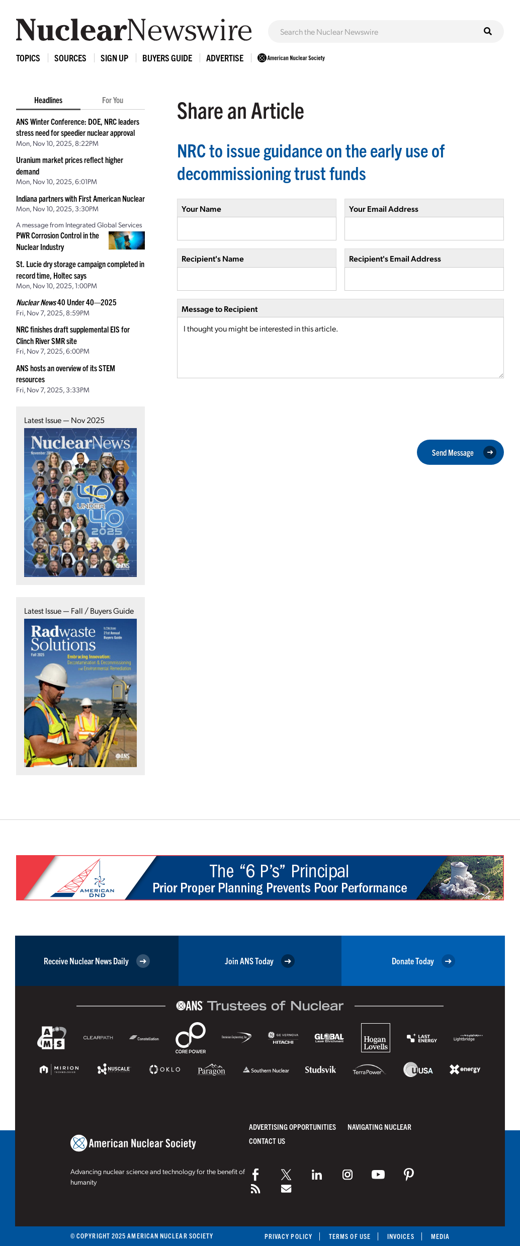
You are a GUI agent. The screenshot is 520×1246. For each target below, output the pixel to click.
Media (440, 1236)
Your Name (201, 208)
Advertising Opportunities (292, 1126)
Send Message (464, 452)
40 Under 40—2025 (66, 302)
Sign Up (114, 57)
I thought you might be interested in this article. (340, 347)
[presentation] (253, 408)
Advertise (224, 57)
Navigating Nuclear (379, 1126)
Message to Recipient (219, 308)
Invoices (400, 1236)
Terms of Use (350, 1236)
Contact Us (267, 1140)
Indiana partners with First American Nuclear (80, 198)
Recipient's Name (213, 258)
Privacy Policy (288, 1236)
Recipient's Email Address (395, 258)
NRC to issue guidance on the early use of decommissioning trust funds (311, 161)
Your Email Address (383, 208)
